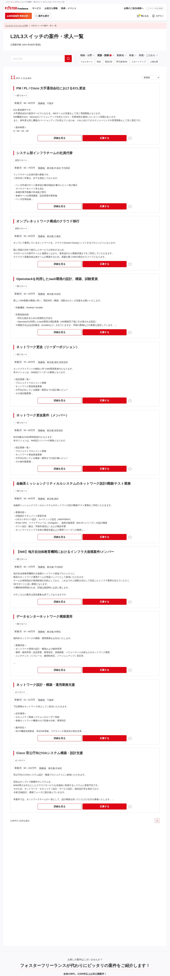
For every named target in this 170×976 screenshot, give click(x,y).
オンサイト (20, 692)
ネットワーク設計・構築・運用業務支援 (45, 685)
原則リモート (21, 160)
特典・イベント (68, 8)
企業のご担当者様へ (133, 8)
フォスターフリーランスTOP (16, 26)
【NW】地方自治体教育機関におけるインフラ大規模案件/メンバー (65, 552)
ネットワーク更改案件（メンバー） (42, 415)
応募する (104, 138)
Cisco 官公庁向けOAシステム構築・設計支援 (49, 753)
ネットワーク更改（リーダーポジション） (47, 347)
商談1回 (108, 61)
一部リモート (21, 95)
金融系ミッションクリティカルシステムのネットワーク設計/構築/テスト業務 (73, 483)
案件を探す (43, 16)
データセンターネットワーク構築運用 (44, 616)
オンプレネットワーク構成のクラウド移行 (47, 221)
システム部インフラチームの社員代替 (44, 153)
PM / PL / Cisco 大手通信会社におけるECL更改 (51, 88)
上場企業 (154, 61)
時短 (99, 61)
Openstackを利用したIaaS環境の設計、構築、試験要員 (57, 279)
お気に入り (130, 138)
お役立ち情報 (51, 8)
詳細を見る (59, 138)
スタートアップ (139, 61)
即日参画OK (121, 61)
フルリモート (86, 61)
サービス (36, 8)
